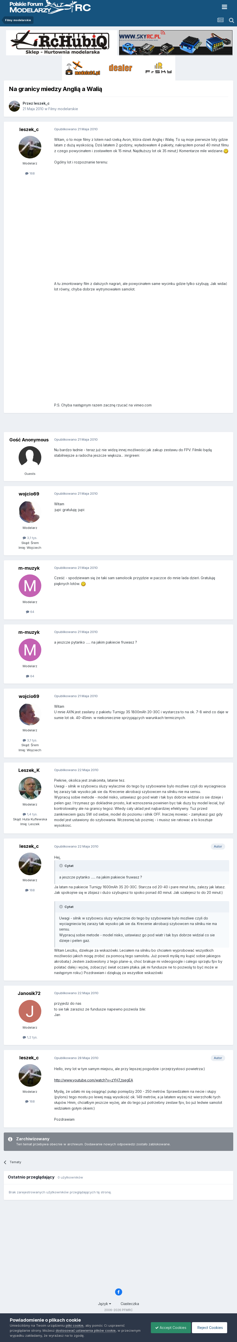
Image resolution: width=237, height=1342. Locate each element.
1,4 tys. (30, 814)
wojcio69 (29, 493)
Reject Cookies (208, 1327)
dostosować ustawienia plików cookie (86, 1330)
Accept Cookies (168, 1327)
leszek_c (42, 103)
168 (30, 173)
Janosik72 (29, 993)
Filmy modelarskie (63, 109)
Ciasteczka (130, 1304)
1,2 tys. (30, 1037)
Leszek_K (29, 770)
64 (30, 612)
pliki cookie (74, 1325)
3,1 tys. (30, 538)
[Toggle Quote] (61, 866)
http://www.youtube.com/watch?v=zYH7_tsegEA (93, 1080)
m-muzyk (29, 568)
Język (104, 1304)
